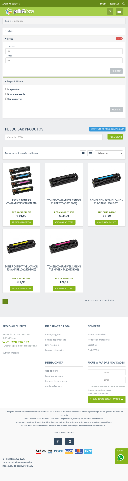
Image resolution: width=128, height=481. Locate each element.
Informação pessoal (54, 376)
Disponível (12, 89)
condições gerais (102, 390)
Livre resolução (52, 344)
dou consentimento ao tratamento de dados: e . (106, 390)
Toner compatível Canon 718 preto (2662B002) (64, 201)
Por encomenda (15, 94)
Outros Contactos (10, 352)
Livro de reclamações (54, 350)
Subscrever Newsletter (106, 399)
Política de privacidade (55, 339)
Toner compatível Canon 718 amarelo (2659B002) (21, 268)
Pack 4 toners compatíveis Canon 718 (21, 201)
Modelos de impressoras (99, 339)
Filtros (10, 31)
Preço (10, 38)
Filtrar (116, 71)
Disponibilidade (15, 81)
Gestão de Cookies (64, 432)
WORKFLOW (27, 465)
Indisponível (13, 98)
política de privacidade (98, 393)
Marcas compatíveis (97, 334)
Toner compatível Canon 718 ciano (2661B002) (107, 201)
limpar (119, 38)
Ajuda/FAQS (93, 350)
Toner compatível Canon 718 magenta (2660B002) (64, 268)
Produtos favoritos (53, 386)
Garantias (92, 344)
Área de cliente (51, 370)
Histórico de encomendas (56, 381)
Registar (114, 4)
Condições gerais (53, 334)
